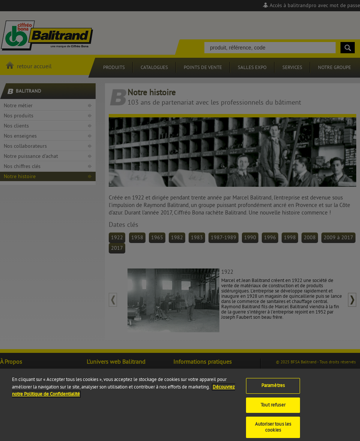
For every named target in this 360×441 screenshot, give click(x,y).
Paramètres (273, 389)
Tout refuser (273, 408)
